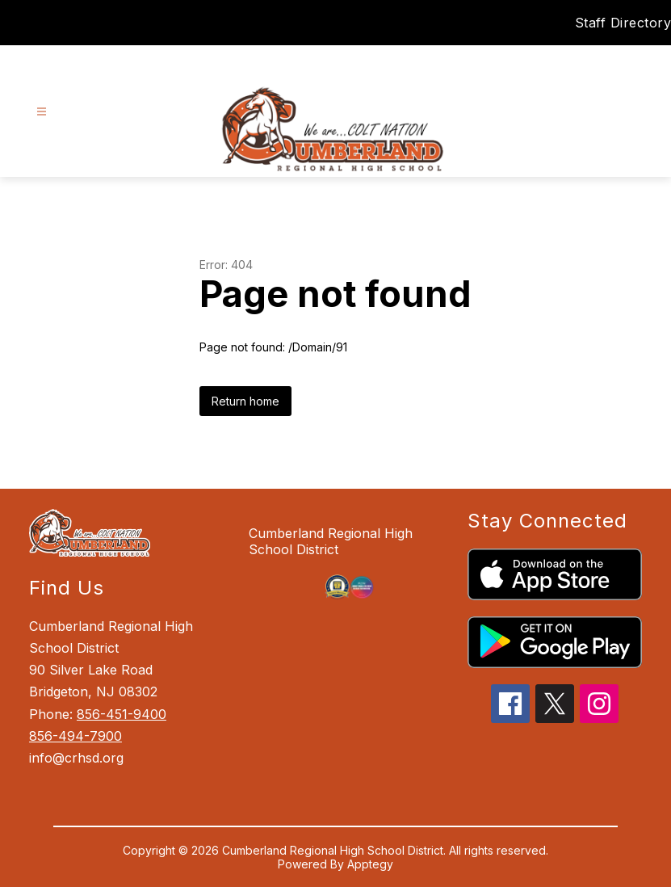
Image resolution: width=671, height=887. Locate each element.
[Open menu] (41, 112)
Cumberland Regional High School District (331, 541)
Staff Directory (623, 23)
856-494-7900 (75, 736)
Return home (245, 401)
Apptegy (370, 864)
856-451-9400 (121, 714)
